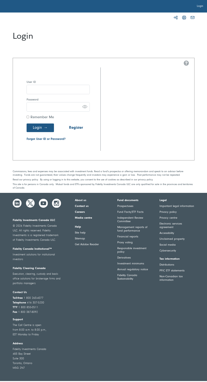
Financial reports (127, 236)
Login (37, 128)
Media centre (83, 217)
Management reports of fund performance (132, 229)
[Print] (184, 18)
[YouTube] (43, 203)
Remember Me (42, 117)
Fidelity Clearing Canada (29, 268)
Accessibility (167, 233)
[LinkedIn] (17, 203)
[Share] (176, 18)
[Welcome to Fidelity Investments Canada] (25, 7)
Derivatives (124, 257)
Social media (168, 244)
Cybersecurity (168, 250)
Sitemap (80, 238)
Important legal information (177, 206)
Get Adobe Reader (87, 244)
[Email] (192, 18)
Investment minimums (130, 263)
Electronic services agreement (171, 225)
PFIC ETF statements (172, 270)
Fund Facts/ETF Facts (130, 212)
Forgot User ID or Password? (46, 139)
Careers (80, 212)
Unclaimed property (172, 239)
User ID (31, 82)
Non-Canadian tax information (171, 278)
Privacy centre (168, 217)
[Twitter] (30, 203)
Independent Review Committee (130, 219)
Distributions (167, 264)
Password (33, 99)
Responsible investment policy (131, 250)
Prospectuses (125, 206)
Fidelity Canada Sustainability (127, 277)
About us (80, 200)
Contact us (82, 206)
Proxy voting (125, 242)
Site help (80, 232)
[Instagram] (56, 203)
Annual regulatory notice (132, 269)
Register (76, 128)
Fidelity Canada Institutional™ (32, 249)
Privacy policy (168, 212)
